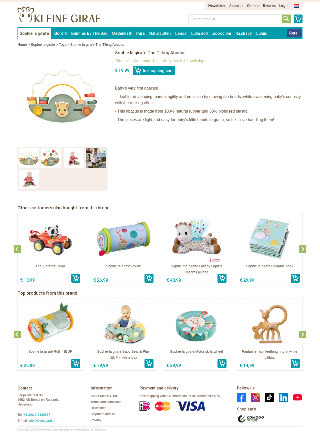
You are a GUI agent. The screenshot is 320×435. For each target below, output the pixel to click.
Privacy (96, 420)
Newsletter (217, 6)
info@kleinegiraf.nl (41, 420)
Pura (140, 33)
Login (283, 6)
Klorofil (60, 33)
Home (22, 45)
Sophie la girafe (34, 33)
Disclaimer (98, 408)
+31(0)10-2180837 (37, 414)
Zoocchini (221, 33)
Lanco (181, 33)
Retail (294, 33)
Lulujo (262, 33)
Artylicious (100, 429)
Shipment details (103, 414)
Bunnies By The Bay (89, 33)
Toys (62, 45)
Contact (253, 6)
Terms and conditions (106, 402)
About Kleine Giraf (104, 396)
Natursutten (160, 33)
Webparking (83, 429)
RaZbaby (244, 33)
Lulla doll (199, 33)
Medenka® (122, 33)
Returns (269, 6)
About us (236, 6)
